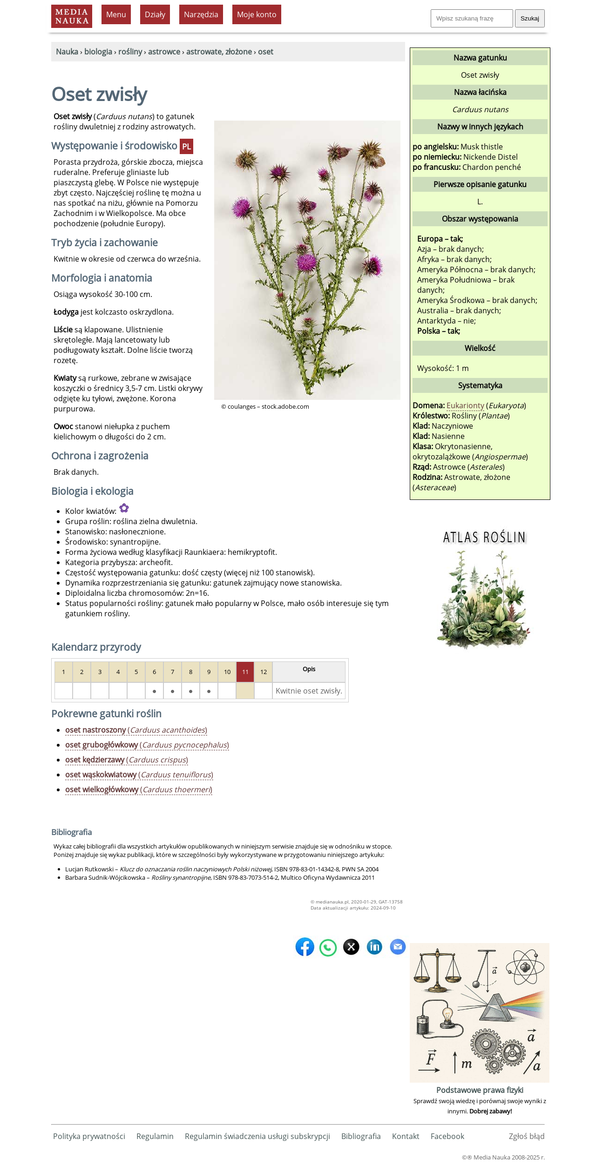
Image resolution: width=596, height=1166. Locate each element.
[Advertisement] (479, 801)
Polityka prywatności (89, 1136)
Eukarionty (465, 405)
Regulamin (155, 1136)
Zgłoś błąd (527, 1136)
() (136, 730)
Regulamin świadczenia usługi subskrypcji (257, 1136)
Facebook (447, 1136)
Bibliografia (361, 1136)
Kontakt (406, 1136)
